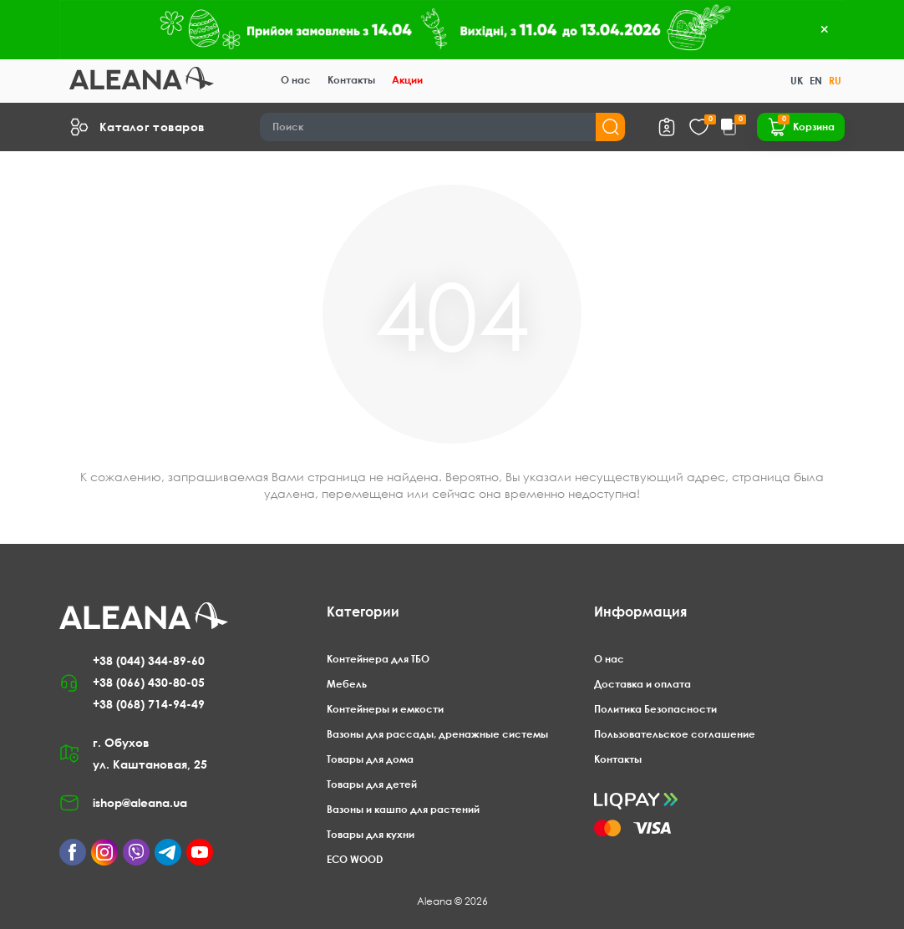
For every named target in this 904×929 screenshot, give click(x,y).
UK (796, 80)
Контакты (351, 80)
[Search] (443, 127)
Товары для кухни (370, 834)
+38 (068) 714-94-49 (149, 704)
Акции (407, 80)
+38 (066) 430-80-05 (149, 682)
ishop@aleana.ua (140, 802)
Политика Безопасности (655, 709)
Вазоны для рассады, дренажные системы (437, 734)
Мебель (347, 684)
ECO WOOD (355, 859)
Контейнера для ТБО (378, 658)
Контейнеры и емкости (385, 709)
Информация (640, 611)
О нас (296, 80)
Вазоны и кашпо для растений (403, 809)
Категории (363, 611)
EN (816, 80)
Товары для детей (372, 784)
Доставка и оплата (642, 684)
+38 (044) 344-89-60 (149, 660)
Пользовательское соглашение (674, 734)
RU (835, 80)
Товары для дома (370, 759)
